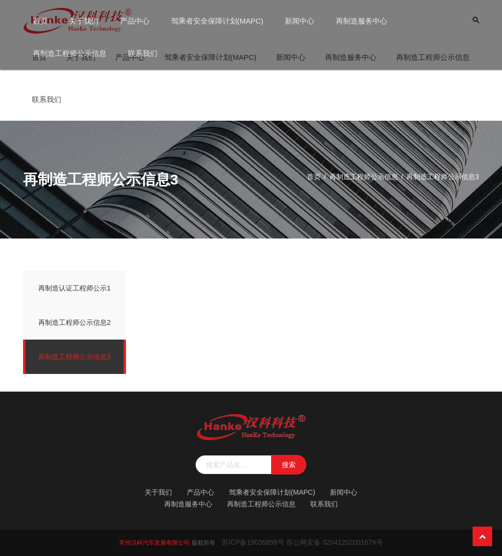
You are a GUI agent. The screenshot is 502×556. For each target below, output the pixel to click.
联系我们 (142, 53)
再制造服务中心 (361, 21)
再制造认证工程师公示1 (74, 288)
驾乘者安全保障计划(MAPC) (217, 21)
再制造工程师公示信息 (69, 53)
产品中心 (135, 21)
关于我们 (84, 21)
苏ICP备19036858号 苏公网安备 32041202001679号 (302, 542)
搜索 (289, 465)
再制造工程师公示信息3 (74, 357)
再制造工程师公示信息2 (74, 322)
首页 (40, 21)
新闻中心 (299, 21)
